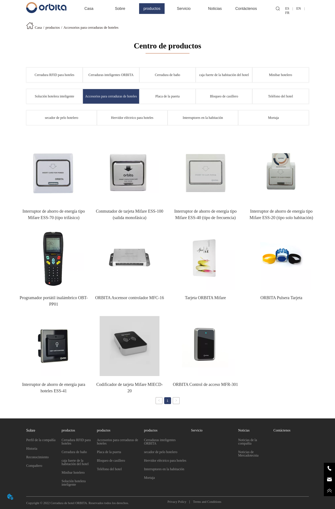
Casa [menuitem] (88, 8)
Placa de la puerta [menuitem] (167, 96)
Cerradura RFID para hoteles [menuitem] (54, 75)
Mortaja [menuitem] (273, 117)
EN (298, 8)
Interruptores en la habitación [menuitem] (203, 117)
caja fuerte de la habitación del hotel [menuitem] (224, 75)
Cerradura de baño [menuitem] (167, 75)
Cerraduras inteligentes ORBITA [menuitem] (111, 75)
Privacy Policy (179, 500)
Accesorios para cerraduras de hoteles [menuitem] (111, 96)
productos (52, 27)
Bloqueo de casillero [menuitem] (224, 96)
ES (289, 8)
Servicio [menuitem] (184, 8)
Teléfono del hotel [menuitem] (280, 96)
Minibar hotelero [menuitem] (280, 75)
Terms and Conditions (205, 500)
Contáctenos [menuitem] (246, 8)
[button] (120, 8)
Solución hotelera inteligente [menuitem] (54, 96)
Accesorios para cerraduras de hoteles (91, 27)
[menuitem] (120, 8)
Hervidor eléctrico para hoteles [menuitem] (132, 117)
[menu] (167, 8)
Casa (38, 27)
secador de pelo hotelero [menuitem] (61, 117)
